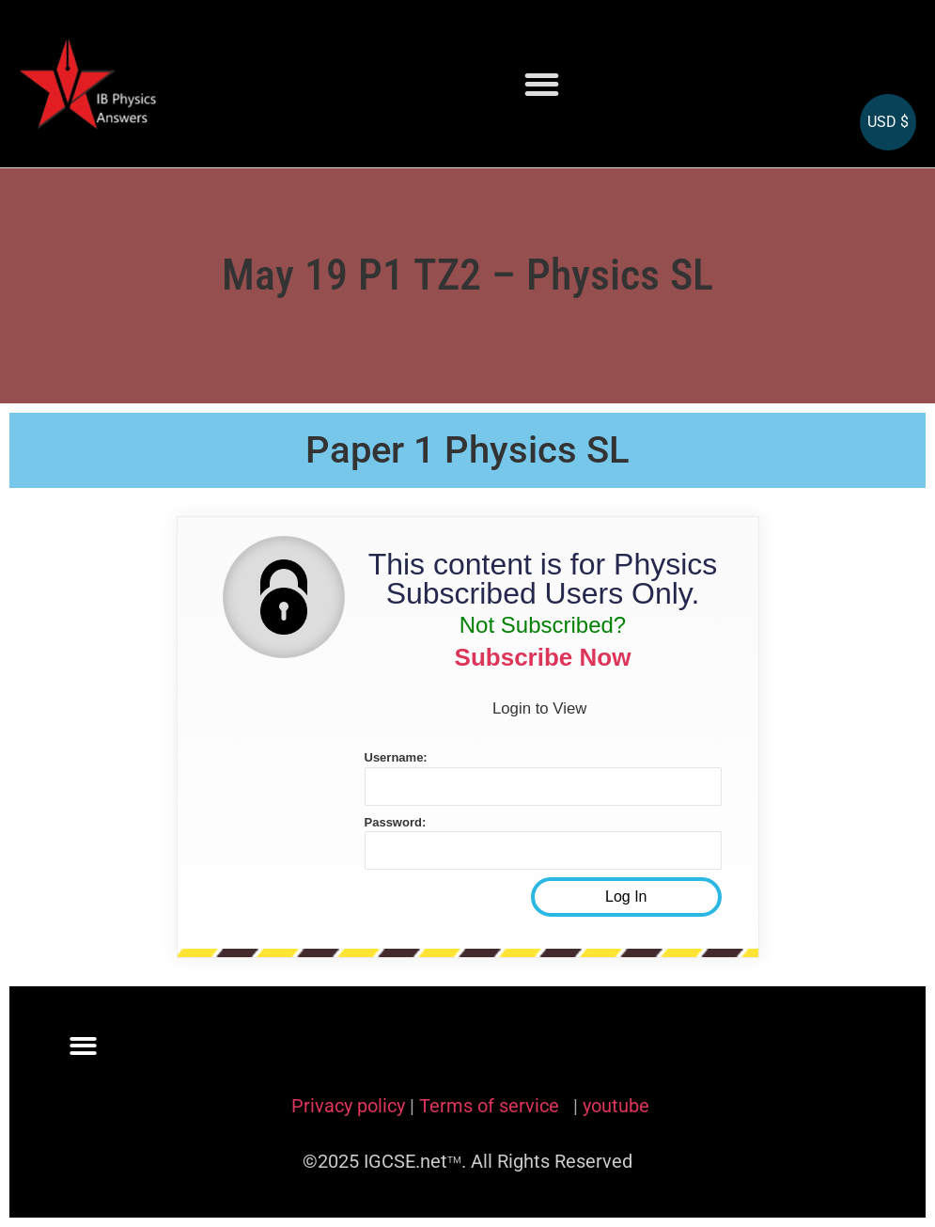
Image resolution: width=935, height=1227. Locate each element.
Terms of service (491, 1105)
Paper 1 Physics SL (467, 450)
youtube (616, 1105)
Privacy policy (348, 1105)
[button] (542, 84)
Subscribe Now (543, 657)
